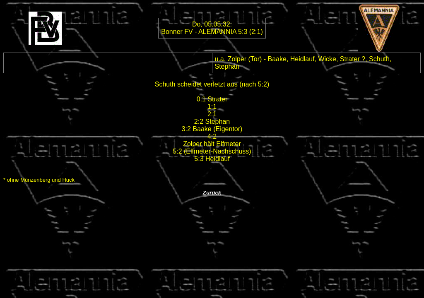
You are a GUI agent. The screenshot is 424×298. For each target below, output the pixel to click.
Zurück (212, 193)
